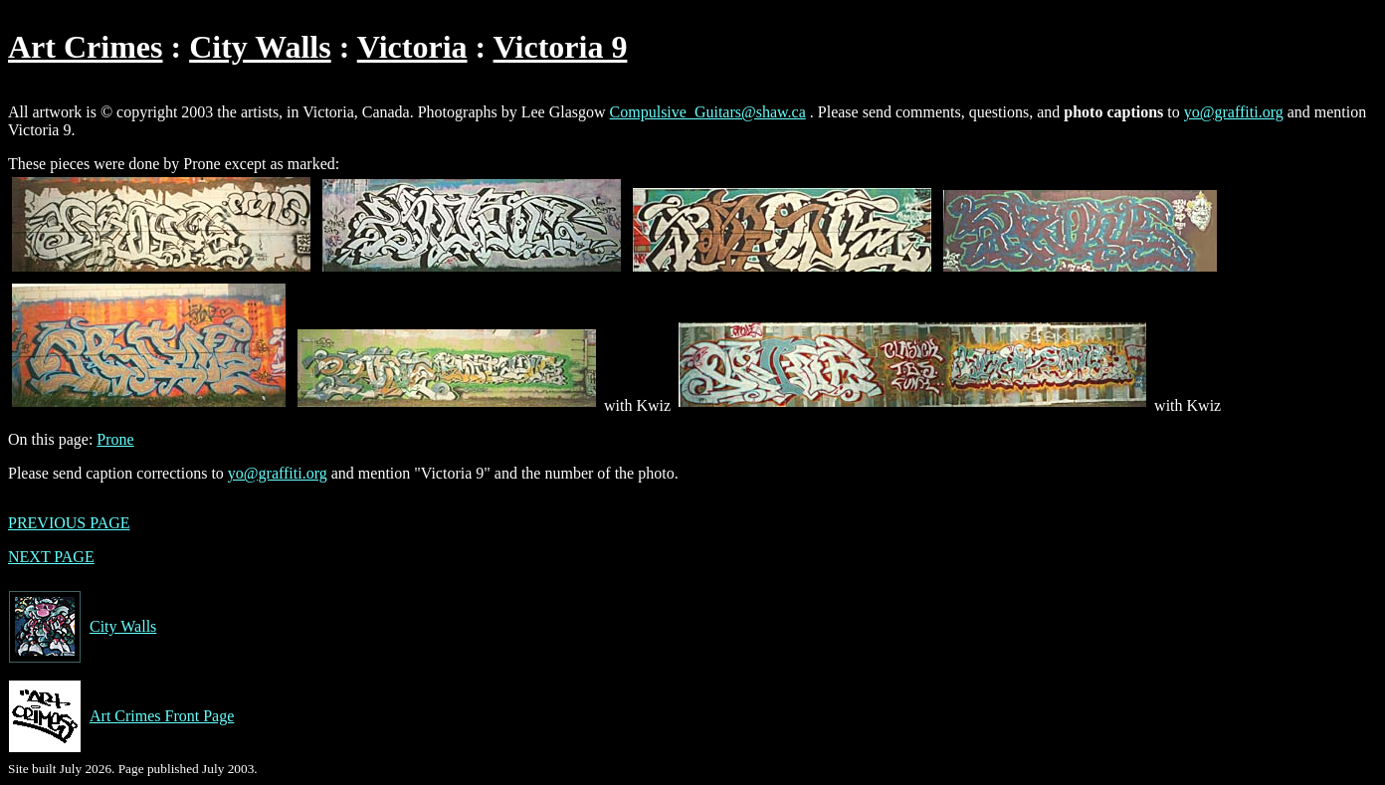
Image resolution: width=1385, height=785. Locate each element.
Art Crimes (85, 47)
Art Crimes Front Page (121, 716)
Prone (115, 439)
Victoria (412, 47)
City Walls (260, 47)
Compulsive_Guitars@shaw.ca (708, 111)
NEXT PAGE (51, 556)
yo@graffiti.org (1234, 111)
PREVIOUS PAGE (69, 522)
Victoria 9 (561, 47)
